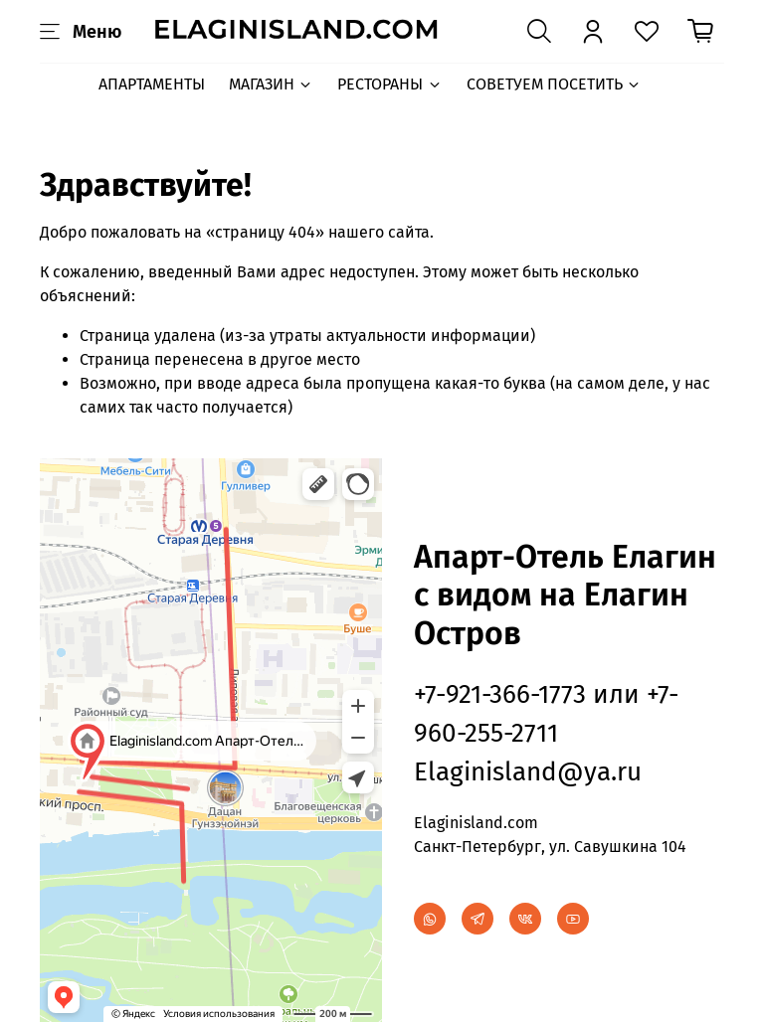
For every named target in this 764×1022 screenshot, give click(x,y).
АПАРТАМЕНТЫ (151, 84)
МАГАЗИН (271, 84)
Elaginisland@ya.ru (528, 772)
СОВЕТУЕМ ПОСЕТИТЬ (554, 84)
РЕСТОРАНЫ (389, 84)
